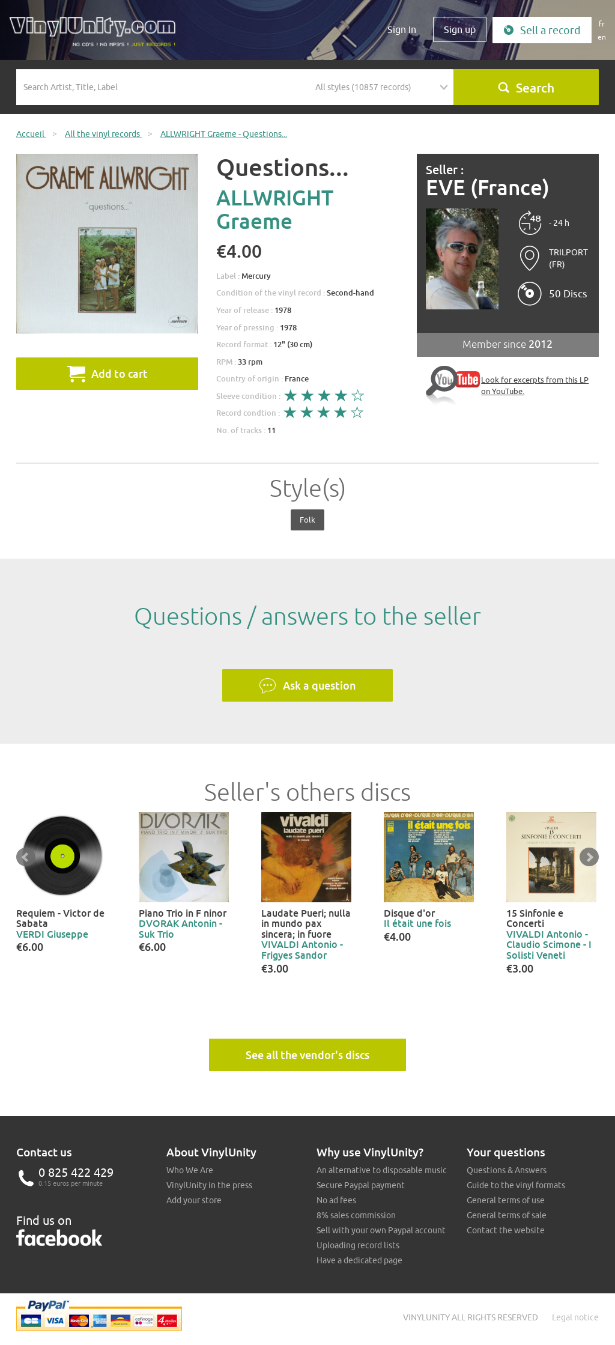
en (602, 36)
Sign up (460, 29)
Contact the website (506, 1230)
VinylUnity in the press (209, 1185)
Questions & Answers (507, 1170)
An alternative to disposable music (382, 1170)
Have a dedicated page (359, 1260)
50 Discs (568, 294)
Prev (25, 857)
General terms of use (506, 1200)
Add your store (194, 1200)
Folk (307, 519)
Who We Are (189, 1170)
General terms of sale (507, 1215)
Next (589, 857)
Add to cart (107, 374)
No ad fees (336, 1200)
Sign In (401, 29)
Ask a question (307, 686)
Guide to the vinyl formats (516, 1185)
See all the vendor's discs (307, 1054)
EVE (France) (488, 187)
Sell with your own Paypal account (381, 1230)
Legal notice (575, 1317)
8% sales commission (356, 1215)
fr (602, 23)
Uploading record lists (358, 1245)
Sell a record (542, 30)
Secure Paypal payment (361, 1185)
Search (525, 88)
